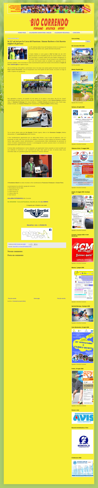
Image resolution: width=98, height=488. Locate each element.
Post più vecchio (61, 298)
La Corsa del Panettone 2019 (24, 246)
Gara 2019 (15, 246)
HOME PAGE (22, 32)
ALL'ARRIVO (44, 202)
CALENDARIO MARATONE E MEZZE (40, 32)
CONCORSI (76, 32)
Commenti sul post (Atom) (19, 301)
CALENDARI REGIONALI (62, 32)
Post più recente (12, 298)
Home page (37, 298)
